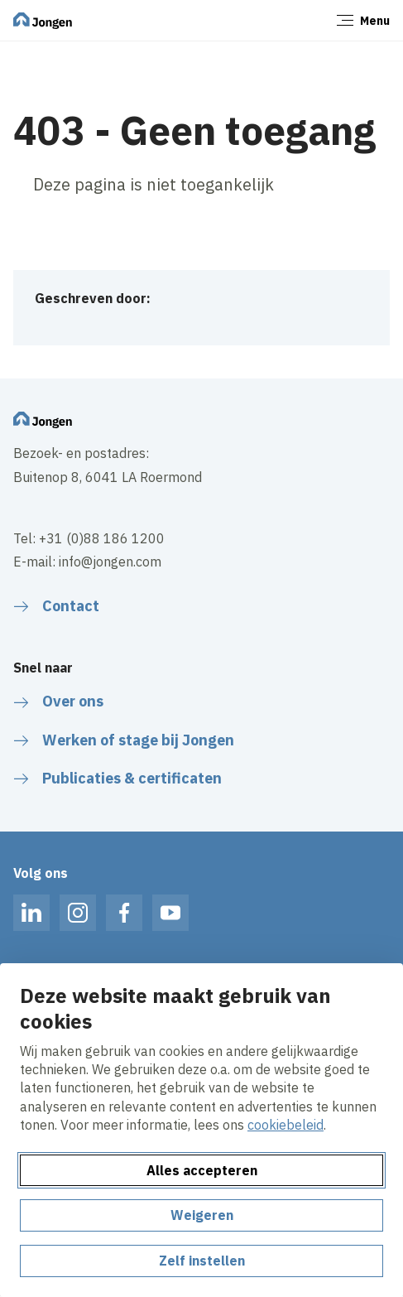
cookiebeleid (285, 1124)
